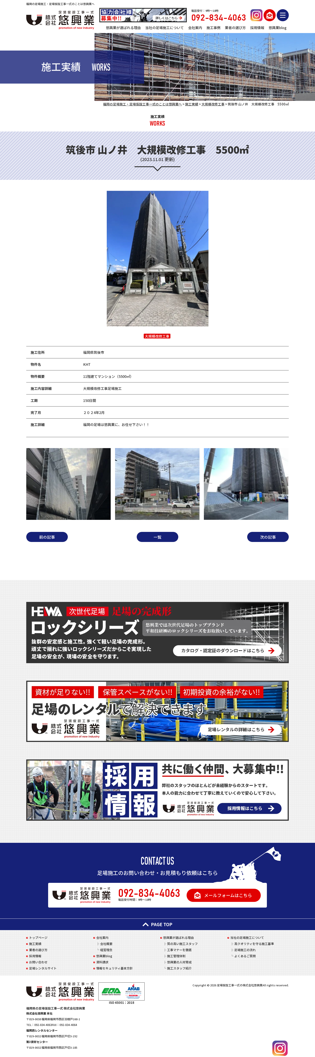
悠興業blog (278, 27)
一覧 (157, 537)
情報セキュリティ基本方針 (114, 968)
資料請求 (102, 962)
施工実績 (35, 943)
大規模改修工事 (157, 336)
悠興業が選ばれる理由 (123, 27)
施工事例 (213, 27)
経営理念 (106, 950)
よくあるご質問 (245, 956)
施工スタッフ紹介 (179, 968)
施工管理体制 (176, 956)
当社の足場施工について (164, 27)
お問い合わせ (38, 962)
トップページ (38, 937)
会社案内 (195, 27)
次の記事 (268, 537)
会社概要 (106, 943)
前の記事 (47, 537)
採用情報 (257, 27)
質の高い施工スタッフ (182, 943)
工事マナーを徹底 (179, 950)
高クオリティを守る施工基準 (254, 943)
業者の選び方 (235, 27)
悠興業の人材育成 (179, 962)
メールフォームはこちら (228, 895)
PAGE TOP (157, 924)
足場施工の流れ (245, 950)
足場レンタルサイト (43, 968)
